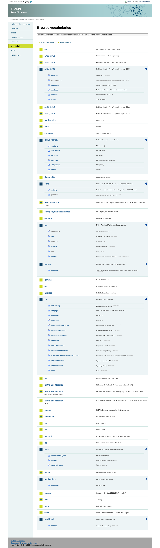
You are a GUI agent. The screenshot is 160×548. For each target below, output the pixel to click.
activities (54, 75)
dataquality (49, 177)
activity (54, 190)
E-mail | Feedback (18, 541)
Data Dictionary (29, 19)
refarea (54, 246)
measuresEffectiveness (60, 325)
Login (129, 1)
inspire (47, 410)
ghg (46, 286)
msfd (46, 449)
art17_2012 (49, 107)
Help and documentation (20, 24)
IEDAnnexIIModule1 (53, 385)
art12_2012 (49, 56)
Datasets (14, 28)
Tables (13, 33)
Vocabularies (16, 46)
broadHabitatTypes (58, 456)
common (48, 133)
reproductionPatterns (59, 350)
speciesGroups (57, 465)
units (53, 370)
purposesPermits (57, 345)
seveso (47, 493)
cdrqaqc (54, 311)
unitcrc (54, 256)
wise (46, 513)
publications (50, 479)
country (54, 525)
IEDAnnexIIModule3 (53, 391)
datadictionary (51, 140)
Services (14, 51)
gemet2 (48, 280)
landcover (49, 417)
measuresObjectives (59, 335)
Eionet (21, 19)
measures (55, 320)
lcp (45, 443)
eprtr (46, 184)
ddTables (54, 155)
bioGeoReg (55, 306)
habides (48, 293)
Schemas (14, 42)
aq (45, 49)
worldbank (49, 519)
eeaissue (54, 160)
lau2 (46, 430)
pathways (55, 340)
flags (53, 236)
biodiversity (50, 120)
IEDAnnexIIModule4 (53, 401)
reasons (54, 95)
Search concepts (65, 42)
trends (53, 99)
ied (45, 378)
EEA (21, 1)
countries (55, 85)
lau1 (46, 423)
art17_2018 (49, 113)
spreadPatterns (57, 365)
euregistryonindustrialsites (57, 212)
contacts (54, 146)
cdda (46, 127)
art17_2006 (49, 69)
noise (47, 473)
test (46, 500)
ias (45, 299)
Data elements (16, 37)
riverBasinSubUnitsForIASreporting (64, 355)
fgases (47, 264)
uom (46, 506)
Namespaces (16, 55)
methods (54, 90)
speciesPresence (57, 360)
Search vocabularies (47, 42)
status (53, 170)
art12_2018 (49, 62)
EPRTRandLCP (51, 202)
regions (54, 460)
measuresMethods (58, 330)
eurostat (48, 218)
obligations (55, 165)
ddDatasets (55, 151)
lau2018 (48, 436)
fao (46, 225)
